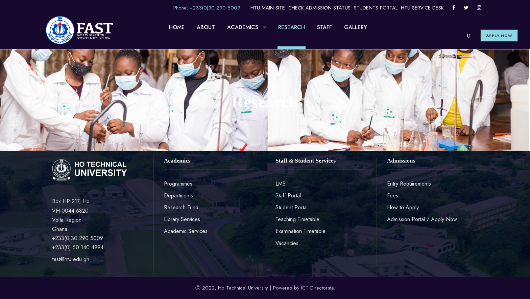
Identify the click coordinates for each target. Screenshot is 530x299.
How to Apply (403, 207)
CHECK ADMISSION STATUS (319, 8)
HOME (177, 27)
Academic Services (186, 231)
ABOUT (206, 27)
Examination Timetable (300, 231)
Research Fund (181, 207)
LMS (280, 184)
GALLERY (355, 27)
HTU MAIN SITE (267, 8)
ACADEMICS (242, 27)
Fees (392, 195)
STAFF (324, 27)
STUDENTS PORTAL (375, 8)
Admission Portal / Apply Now (422, 219)
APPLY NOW (499, 35)
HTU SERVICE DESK (422, 8)
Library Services (182, 219)
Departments (178, 195)
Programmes (178, 184)
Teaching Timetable (297, 219)
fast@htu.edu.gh (70, 259)
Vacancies (286, 243)
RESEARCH (291, 27)
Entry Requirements (409, 184)
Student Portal (291, 207)
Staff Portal (288, 195)
